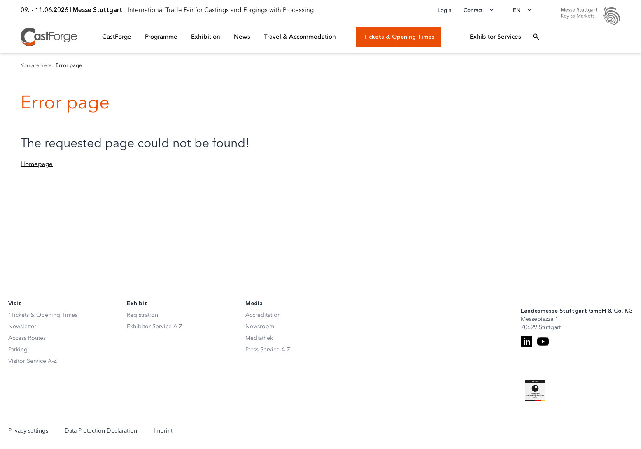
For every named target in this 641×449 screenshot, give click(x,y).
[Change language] (525, 10)
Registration (142, 314)
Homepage (37, 164)
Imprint (163, 431)
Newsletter (22, 326)
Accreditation (263, 314)
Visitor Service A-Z (32, 361)
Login (445, 10)
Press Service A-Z (267, 349)
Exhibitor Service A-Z (154, 326)
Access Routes (27, 337)
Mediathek (259, 337)
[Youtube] (543, 341)
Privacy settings (28, 431)
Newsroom (259, 326)
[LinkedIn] (526, 341)
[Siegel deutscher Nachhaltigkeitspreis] (535, 390)
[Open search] (536, 37)
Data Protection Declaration (101, 431)
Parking (18, 349)
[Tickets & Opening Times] (398, 37)
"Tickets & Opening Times (42, 314)
